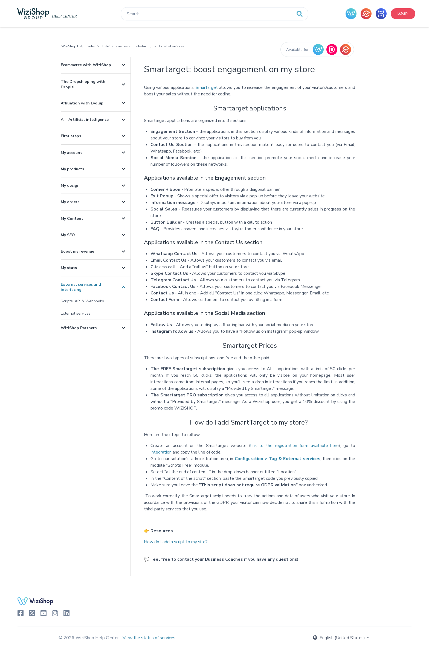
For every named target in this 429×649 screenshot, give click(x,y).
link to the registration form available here (294, 446)
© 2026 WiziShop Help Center (89, 638)
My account (71, 152)
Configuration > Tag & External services (276, 459)
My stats (69, 267)
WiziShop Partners (79, 328)
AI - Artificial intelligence (85, 119)
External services (171, 46)
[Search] (214, 14)
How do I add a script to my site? (176, 542)
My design (70, 185)
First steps (71, 136)
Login (403, 13)
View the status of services (149, 638)
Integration (161, 452)
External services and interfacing (127, 46)
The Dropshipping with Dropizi (83, 84)
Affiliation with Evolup (82, 103)
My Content (72, 218)
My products (72, 169)
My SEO (68, 235)
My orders (70, 201)
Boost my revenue (77, 251)
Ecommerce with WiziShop (86, 65)
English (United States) (341, 638)
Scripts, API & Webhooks (82, 301)
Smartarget (207, 87)
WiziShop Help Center (78, 46)
